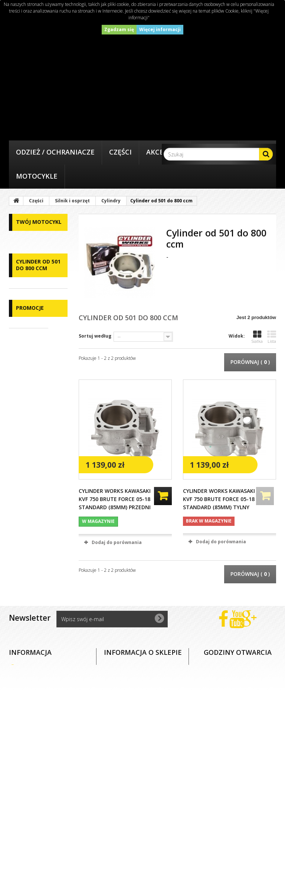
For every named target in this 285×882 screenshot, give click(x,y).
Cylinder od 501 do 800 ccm (34, 495)
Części (120, 151)
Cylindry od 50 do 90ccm (33, 405)
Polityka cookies (41, 828)
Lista (271, 337)
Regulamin (34, 765)
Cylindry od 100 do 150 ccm (34, 427)
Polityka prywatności (47, 815)
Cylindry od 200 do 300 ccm (34, 450)
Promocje (30, 525)
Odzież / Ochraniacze (55, 151)
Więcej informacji (160, 29)
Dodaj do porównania (117, 542)
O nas (27, 752)
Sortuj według (95, 336)
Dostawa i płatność (45, 777)
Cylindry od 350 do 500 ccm (34, 472)
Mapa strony (36, 840)
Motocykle (37, 176)
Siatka (257, 337)
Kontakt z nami (40, 739)
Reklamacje (35, 790)
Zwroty (29, 802)
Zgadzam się (119, 29)
